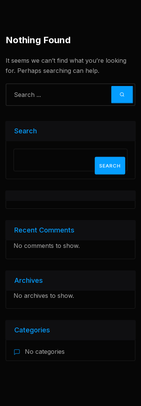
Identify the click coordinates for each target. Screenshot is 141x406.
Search (25, 131)
